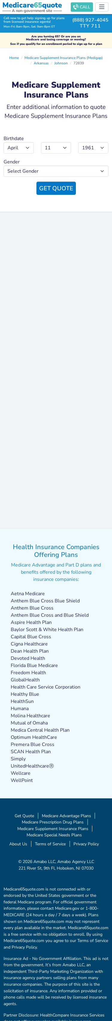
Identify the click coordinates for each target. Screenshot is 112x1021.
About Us (18, 844)
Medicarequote (32, 5)
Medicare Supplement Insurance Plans (52, 829)
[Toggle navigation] (101, 7)
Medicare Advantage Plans (66, 816)
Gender (12, 162)
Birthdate (14, 138)
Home (14, 57)
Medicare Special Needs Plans (54, 835)
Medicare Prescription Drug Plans (53, 822)
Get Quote (56, 188)
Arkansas (41, 63)
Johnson (61, 63)
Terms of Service (50, 844)
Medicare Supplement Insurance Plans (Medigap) (63, 57)
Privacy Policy (86, 844)
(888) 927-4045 (90, 20)
